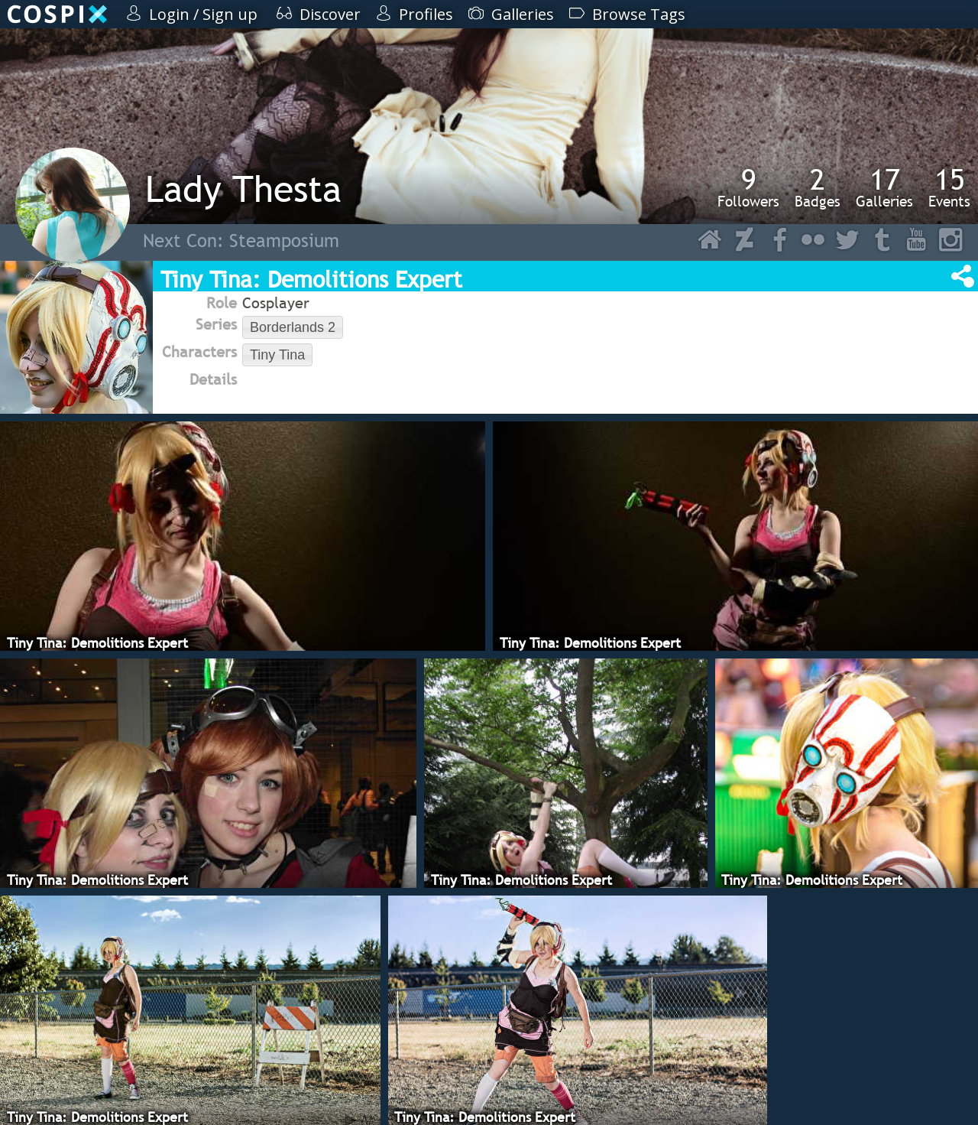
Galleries (884, 187)
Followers (748, 187)
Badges (817, 187)
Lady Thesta (243, 188)
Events (949, 187)
